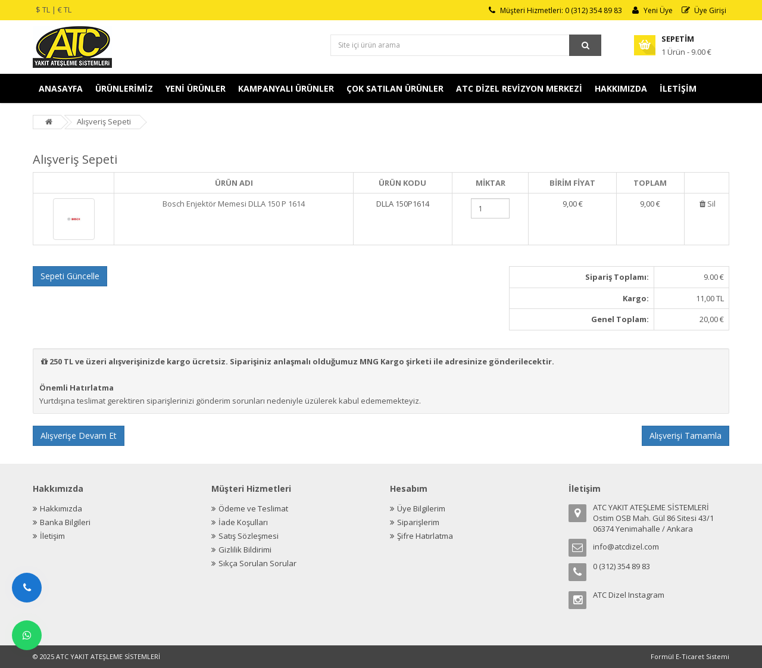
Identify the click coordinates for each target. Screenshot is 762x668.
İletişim (52, 535)
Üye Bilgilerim (421, 508)
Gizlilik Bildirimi (244, 549)
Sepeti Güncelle (69, 276)
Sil (707, 203)
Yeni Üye (651, 10)
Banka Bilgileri (65, 522)
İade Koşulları (243, 522)
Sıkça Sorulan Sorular (257, 563)
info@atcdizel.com (626, 546)
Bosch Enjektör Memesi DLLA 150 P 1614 (234, 203)
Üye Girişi (703, 10)
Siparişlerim (418, 522)
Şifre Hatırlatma (425, 535)
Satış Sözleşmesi (248, 535)
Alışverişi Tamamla (685, 435)
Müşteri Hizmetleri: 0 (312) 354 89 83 (554, 10)
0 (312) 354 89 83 (621, 566)
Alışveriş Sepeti (104, 121)
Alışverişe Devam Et (78, 435)
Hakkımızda (61, 508)
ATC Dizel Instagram (628, 594)
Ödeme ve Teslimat (253, 508)
